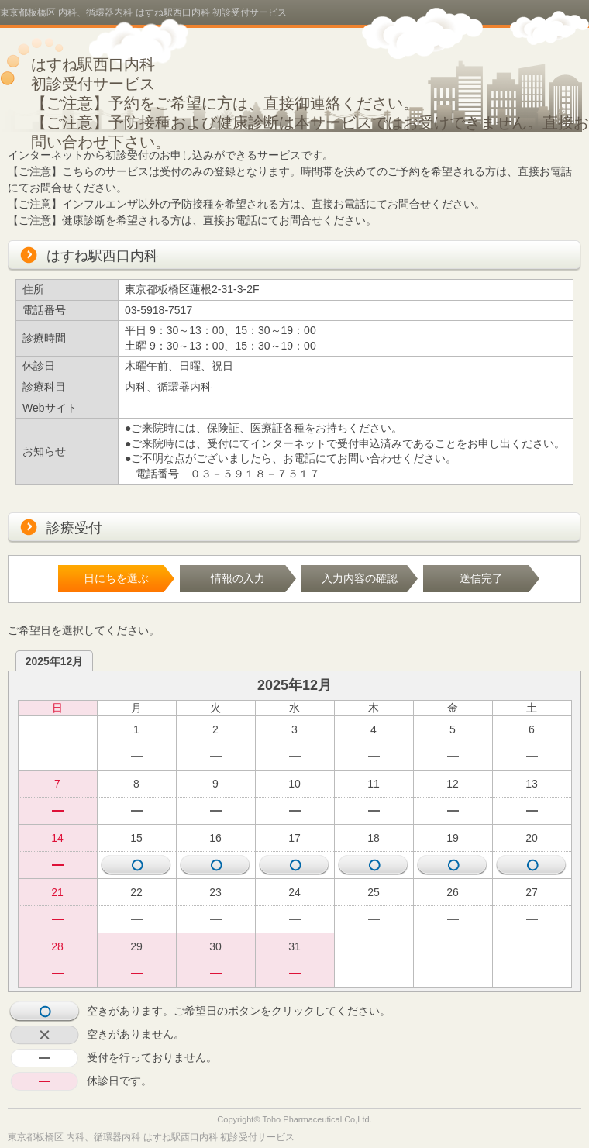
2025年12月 (55, 661)
